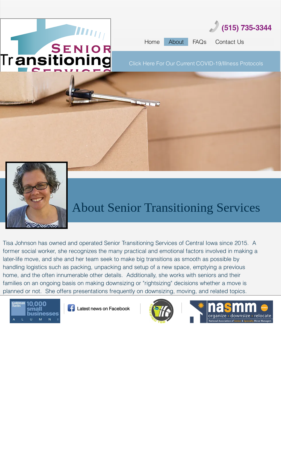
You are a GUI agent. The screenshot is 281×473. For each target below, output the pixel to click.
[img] (140, 121)
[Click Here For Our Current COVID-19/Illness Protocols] (196, 63)
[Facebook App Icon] (71, 307)
